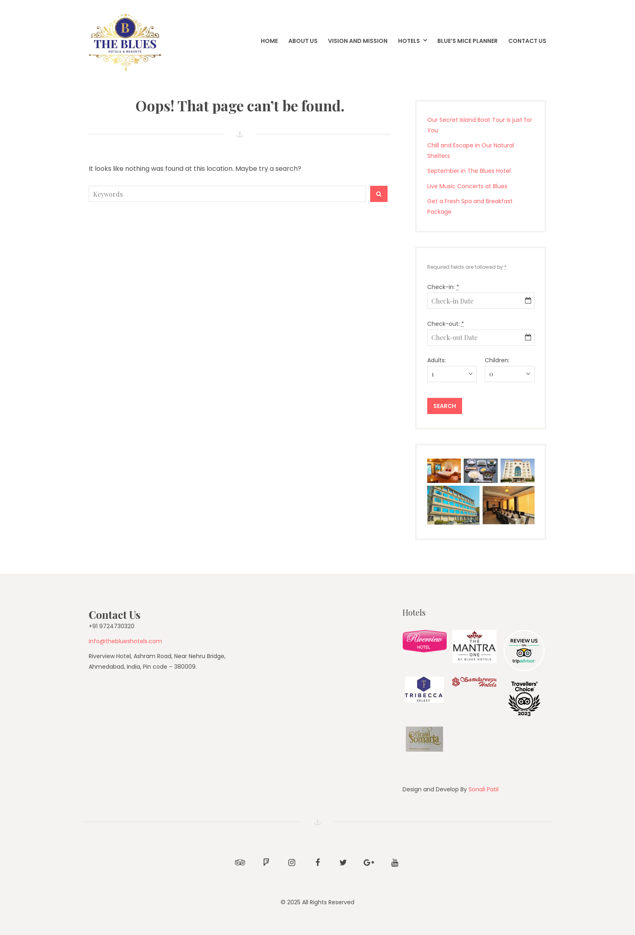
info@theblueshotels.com (125, 641)
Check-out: (445, 324)
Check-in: (443, 287)
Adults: (436, 360)
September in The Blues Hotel (469, 171)
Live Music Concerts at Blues (467, 186)
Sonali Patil (484, 789)
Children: (497, 360)
